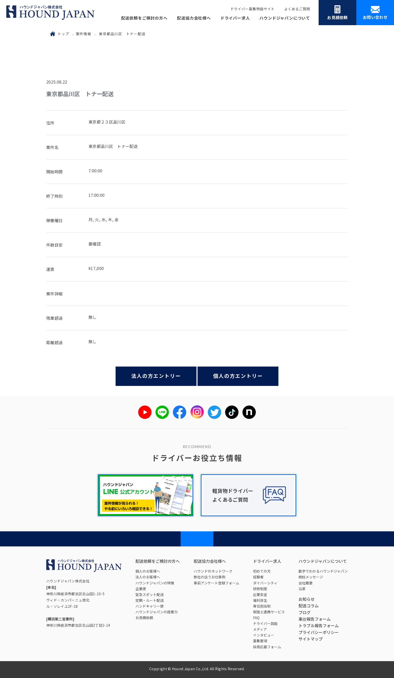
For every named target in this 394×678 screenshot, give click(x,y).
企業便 (140, 588)
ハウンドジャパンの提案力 (156, 611)
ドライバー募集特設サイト (252, 8)
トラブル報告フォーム (319, 625)
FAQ (256, 617)
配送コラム (309, 606)
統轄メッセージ (311, 576)
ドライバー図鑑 (265, 623)
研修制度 (260, 588)
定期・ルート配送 (149, 600)
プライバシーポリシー (319, 632)
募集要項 (260, 640)
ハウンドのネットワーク (213, 571)
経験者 (258, 576)
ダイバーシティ (265, 582)
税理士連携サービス (269, 611)
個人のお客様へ (147, 571)
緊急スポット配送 (149, 594)
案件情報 (83, 33)
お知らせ (307, 599)
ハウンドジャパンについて (284, 18)
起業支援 (260, 594)
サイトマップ (311, 639)
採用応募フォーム (267, 646)
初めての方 (262, 571)
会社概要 (306, 582)
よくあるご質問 (297, 8)
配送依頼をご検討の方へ (144, 18)
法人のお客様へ (147, 576)
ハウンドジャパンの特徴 (154, 582)
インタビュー (263, 634)
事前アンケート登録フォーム (216, 582)
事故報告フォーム (315, 619)
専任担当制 (262, 606)
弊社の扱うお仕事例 (209, 576)
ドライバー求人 (235, 18)
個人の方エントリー (238, 375)
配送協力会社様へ (194, 18)
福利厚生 (260, 600)
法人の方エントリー (156, 375)
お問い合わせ (375, 13)
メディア (260, 629)
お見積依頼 (337, 12)
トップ (63, 33)
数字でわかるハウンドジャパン (323, 571)
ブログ (305, 612)
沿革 (302, 588)
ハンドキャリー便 (149, 606)
